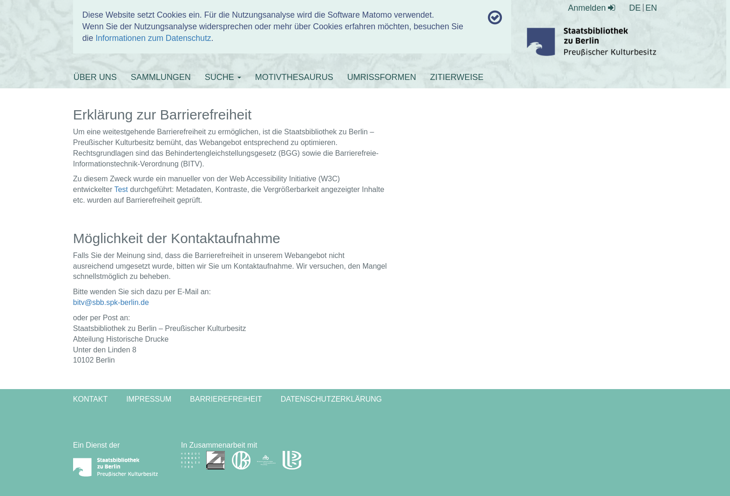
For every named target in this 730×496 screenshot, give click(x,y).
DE (635, 8)
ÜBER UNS (95, 77)
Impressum (148, 399)
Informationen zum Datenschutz (153, 38)
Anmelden (591, 8)
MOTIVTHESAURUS (294, 77)
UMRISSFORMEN (381, 77)
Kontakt (90, 399)
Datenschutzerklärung (331, 399)
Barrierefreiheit (226, 399)
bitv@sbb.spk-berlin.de (111, 302)
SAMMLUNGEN (161, 77)
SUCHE (223, 77)
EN (651, 8)
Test (121, 189)
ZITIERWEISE (457, 77)
